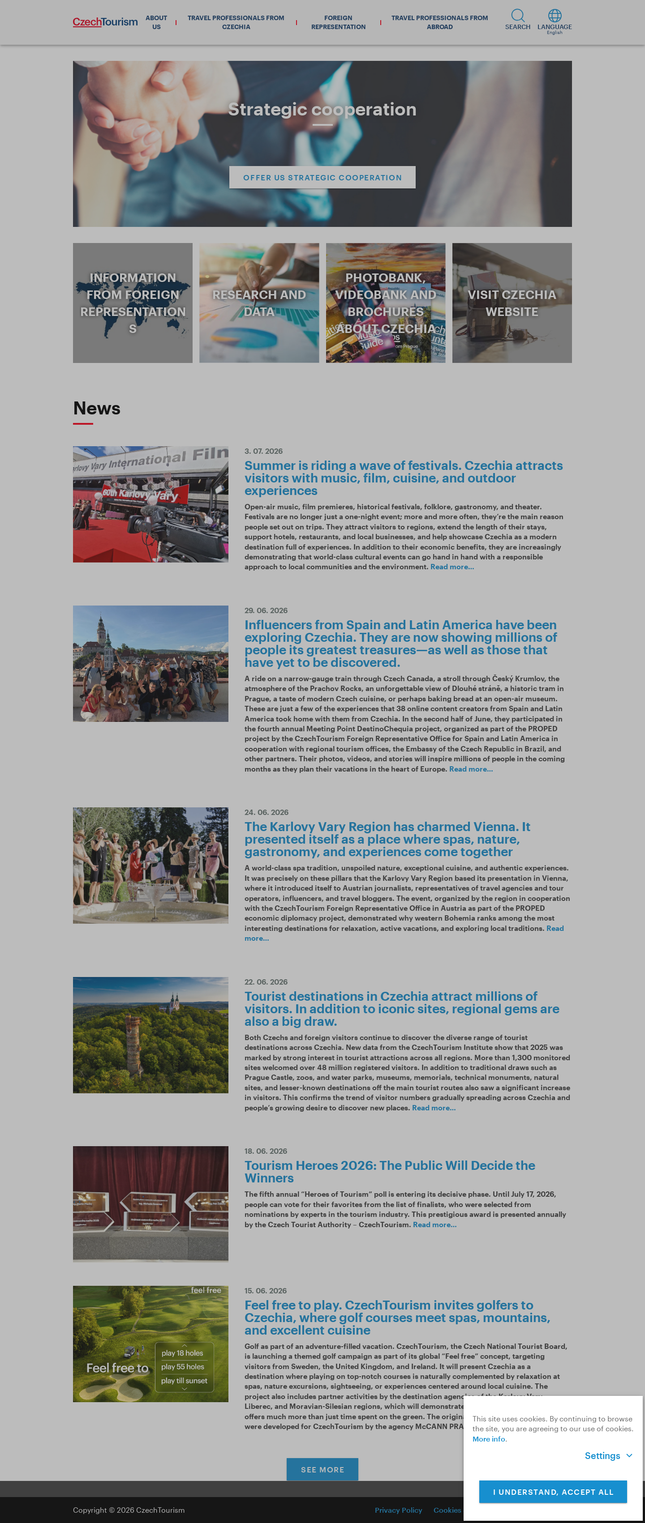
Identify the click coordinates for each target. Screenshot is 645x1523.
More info (489, 1438)
